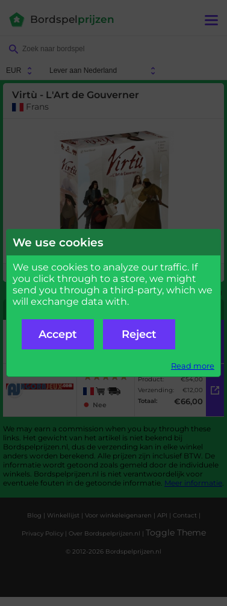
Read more (192, 365)
